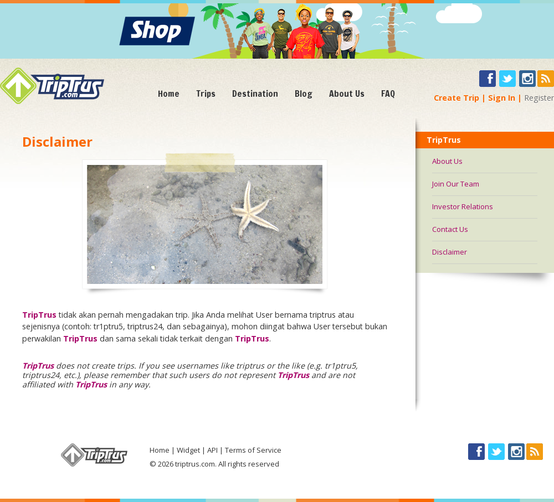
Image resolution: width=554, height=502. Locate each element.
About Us (347, 93)
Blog (303, 93)
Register (539, 97)
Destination (255, 93)
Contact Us (450, 229)
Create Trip (456, 97)
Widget (188, 450)
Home (168, 93)
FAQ (388, 93)
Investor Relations (462, 206)
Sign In (501, 97)
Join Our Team (455, 184)
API (212, 450)
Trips (206, 93)
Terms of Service (253, 450)
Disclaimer (449, 252)
